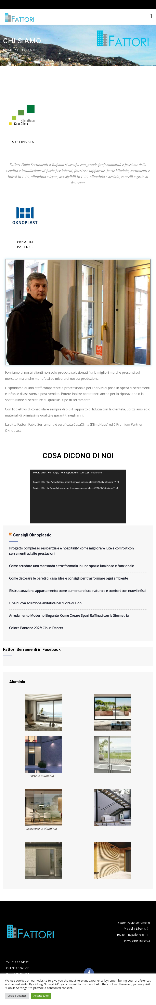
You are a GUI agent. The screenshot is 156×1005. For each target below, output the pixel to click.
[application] (78, 496)
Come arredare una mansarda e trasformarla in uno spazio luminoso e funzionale (71, 566)
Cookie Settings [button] (17, 995)
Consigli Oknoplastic (32, 535)
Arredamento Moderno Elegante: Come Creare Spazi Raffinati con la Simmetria (69, 615)
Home (8, 50)
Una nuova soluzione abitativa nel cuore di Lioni (45, 603)
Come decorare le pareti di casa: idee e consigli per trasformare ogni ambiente (68, 578)
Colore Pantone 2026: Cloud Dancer (36, 628)
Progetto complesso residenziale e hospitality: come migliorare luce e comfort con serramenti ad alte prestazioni (71, 551)
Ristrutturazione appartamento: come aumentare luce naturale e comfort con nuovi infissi (77, 590)
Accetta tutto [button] (41, 995)
